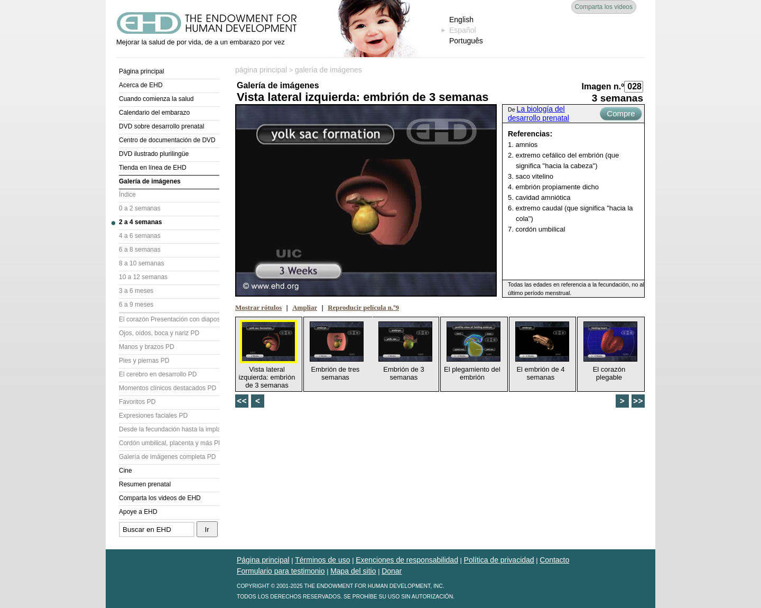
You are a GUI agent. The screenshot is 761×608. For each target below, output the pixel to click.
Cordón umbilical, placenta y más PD (169, 443)
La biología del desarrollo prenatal (538, 113)
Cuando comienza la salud (156, 99)
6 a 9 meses (136, 304)
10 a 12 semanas (143, 277)
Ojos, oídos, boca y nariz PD (159, 333)
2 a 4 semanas (140, 222)
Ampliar (304, 307)
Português (466, 40)
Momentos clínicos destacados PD (167, 388)
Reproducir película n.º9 (363, 307)
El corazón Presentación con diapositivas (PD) (169, 319)
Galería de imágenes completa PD (167, 456)
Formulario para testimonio (281, 571)
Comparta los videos (604, 7)
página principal (261, 70)
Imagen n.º (602, 86)
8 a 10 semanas (141, 263)
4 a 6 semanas (140, 235)
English (461, 19)
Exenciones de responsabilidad (407, 560)
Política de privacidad (499, 560)
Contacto (554, 560)
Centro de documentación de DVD (167, 140)
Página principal (141, 71)
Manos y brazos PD (146, 347)
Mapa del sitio (353, 571)
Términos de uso (322, 560)
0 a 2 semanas (140, 208)
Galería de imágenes (150, 181)
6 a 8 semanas (140, 249)
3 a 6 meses (136, 290)
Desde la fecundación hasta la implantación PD (169, 429)
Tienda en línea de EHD (153, 167)
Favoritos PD (137, 402)
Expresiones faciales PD (153, 415)
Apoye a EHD (138, 511)
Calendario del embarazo (154, 112)
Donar (392, 571)
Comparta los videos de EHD (160, 498)
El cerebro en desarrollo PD (158, 374)
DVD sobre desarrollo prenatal (161, 126)
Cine (125, 470)
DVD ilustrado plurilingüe (154, 154)
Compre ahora (621, 115)
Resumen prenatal (145, 484)
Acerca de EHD (141, 85)
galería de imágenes (328, 70)
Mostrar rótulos (258, 307)
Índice (127, 194)
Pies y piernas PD (144, 360)
